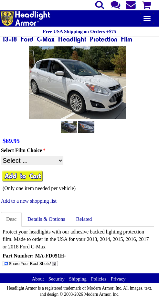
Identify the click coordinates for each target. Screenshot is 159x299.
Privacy (118, 278)
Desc (11, 219)
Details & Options (46, 219)
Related (84, 219)
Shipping (77, 278)
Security (56, 278)
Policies (98, 278)
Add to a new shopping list (29, 201)
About (38, 278)
